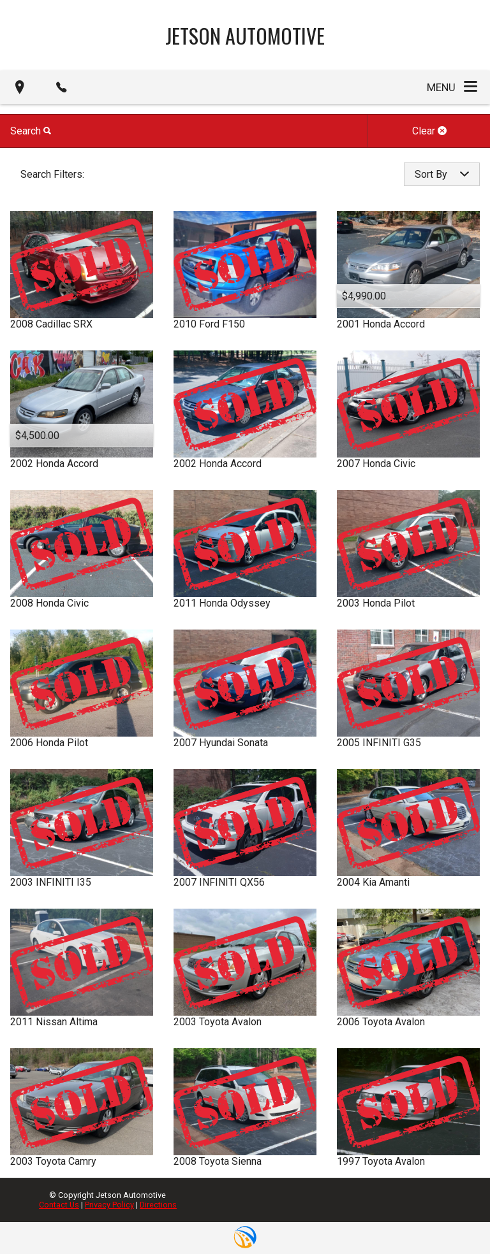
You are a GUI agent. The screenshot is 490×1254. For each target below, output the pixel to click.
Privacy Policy (109, 1204)
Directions (158, 1204)
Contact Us (59, 1204)
